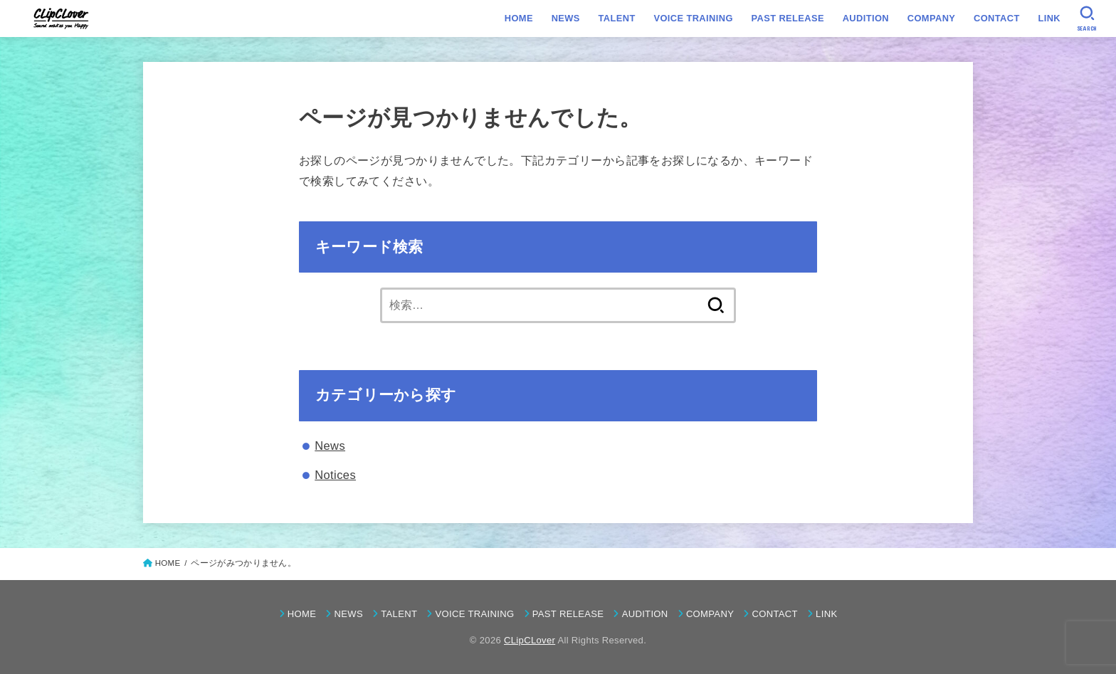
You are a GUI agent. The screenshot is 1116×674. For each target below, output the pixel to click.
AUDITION (866, 18)
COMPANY (931, 18)
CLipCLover (529, 640)
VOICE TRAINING (692, 18)
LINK (1049, 18)
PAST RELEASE (787, 18)
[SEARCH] (1087, 18)
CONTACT (997, 18)
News (330, 445)
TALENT (617, 18)
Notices (335, 474)
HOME (519, 18)
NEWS (566, 18)
